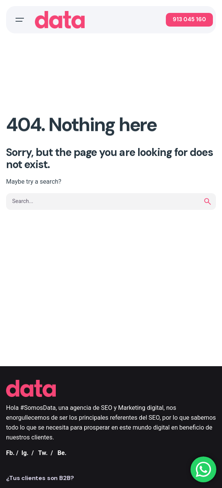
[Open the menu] (19, 19)
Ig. (24, 453)
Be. (61, 453)
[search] (207, 201)
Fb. (10, 453)
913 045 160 (189, 19)
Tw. (43, 453)
